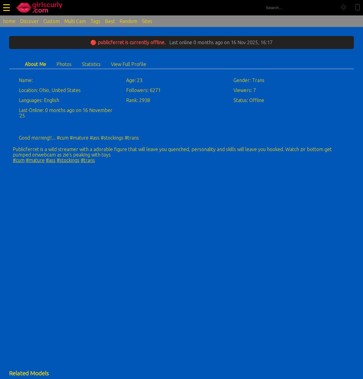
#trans (88, 160)
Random (128, 21)
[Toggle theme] (343, 8)
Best (110, 21)
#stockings (68, 160)
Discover (29, 21)
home (9, 21)
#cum (19, 160)
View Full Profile (128, 64)
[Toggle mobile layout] (357, 8)
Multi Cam (75, 21)
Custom (51, 21)
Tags (95, 21)
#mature (35, 160)
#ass (50, 160)
